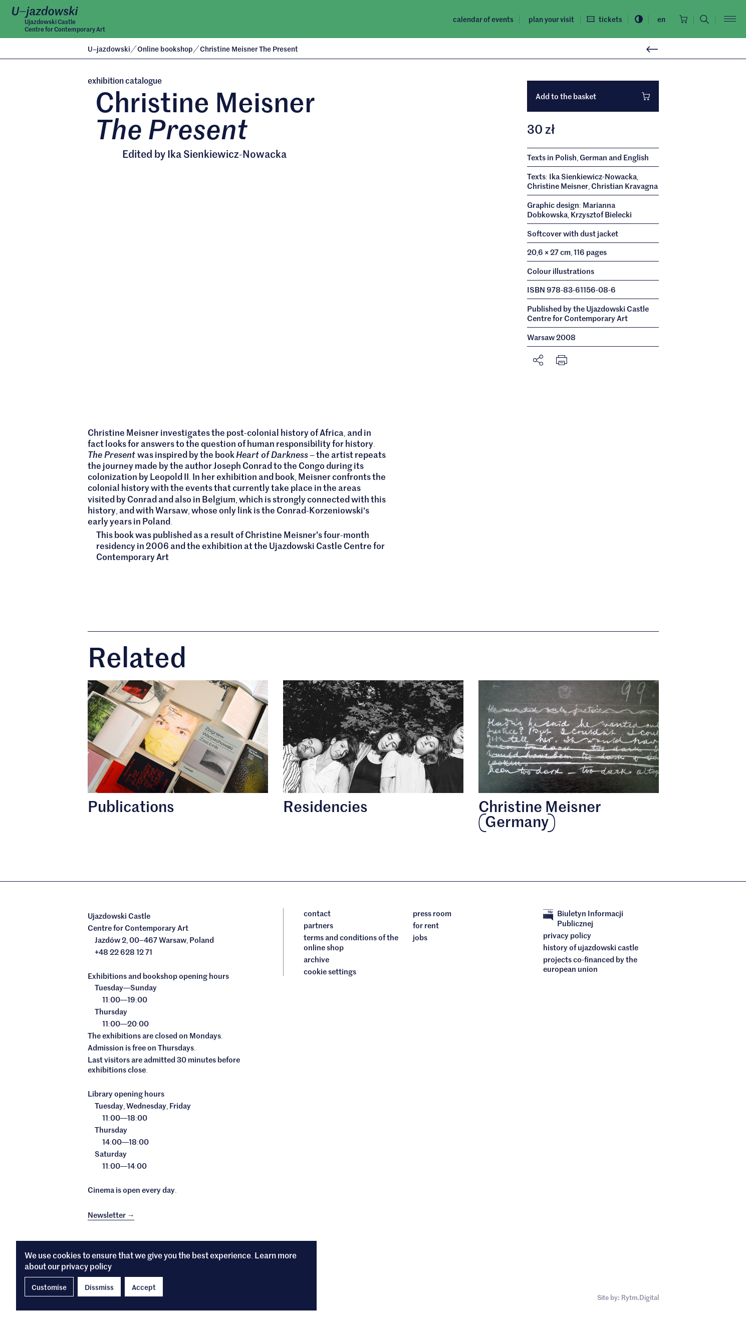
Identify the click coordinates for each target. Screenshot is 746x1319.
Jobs (420, 938)
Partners (318, 926)
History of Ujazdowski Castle (590, 948)
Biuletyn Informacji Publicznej (583, 919)
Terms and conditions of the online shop (351, 943)
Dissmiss (99, 1287)
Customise (49, 1287)
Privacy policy (567, 936)
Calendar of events (478, 19)
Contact (317, 914)
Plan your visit (547, 19)
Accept (144, 1287)
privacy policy (86, 1265)
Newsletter (111, 1215)
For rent (426, 926)
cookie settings (330, 972)
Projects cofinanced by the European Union (590, 964)
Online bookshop (165, 49)
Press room (432, 914)
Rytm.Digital (640, 1298)
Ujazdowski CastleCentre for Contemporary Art (65, 25)
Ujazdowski (109, 49)
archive (316, 960)
